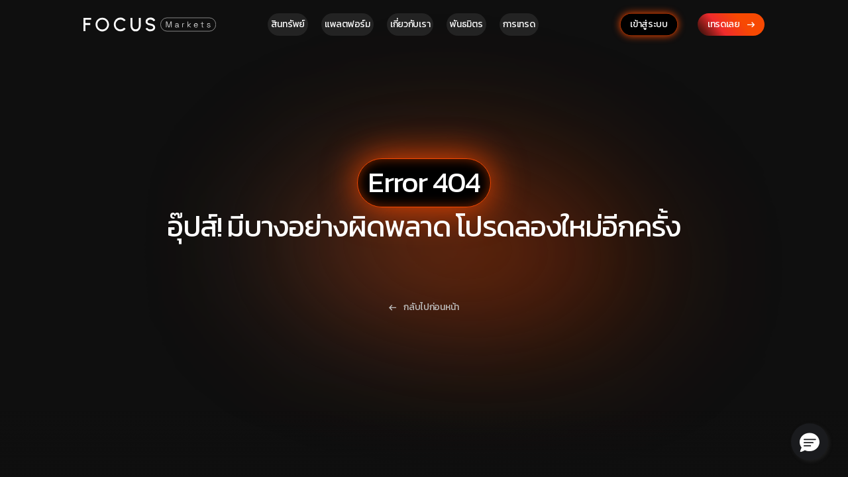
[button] (809, 441)
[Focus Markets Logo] (149, 24)
